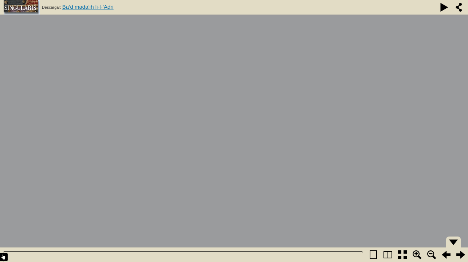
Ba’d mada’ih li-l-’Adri (88, 7)
